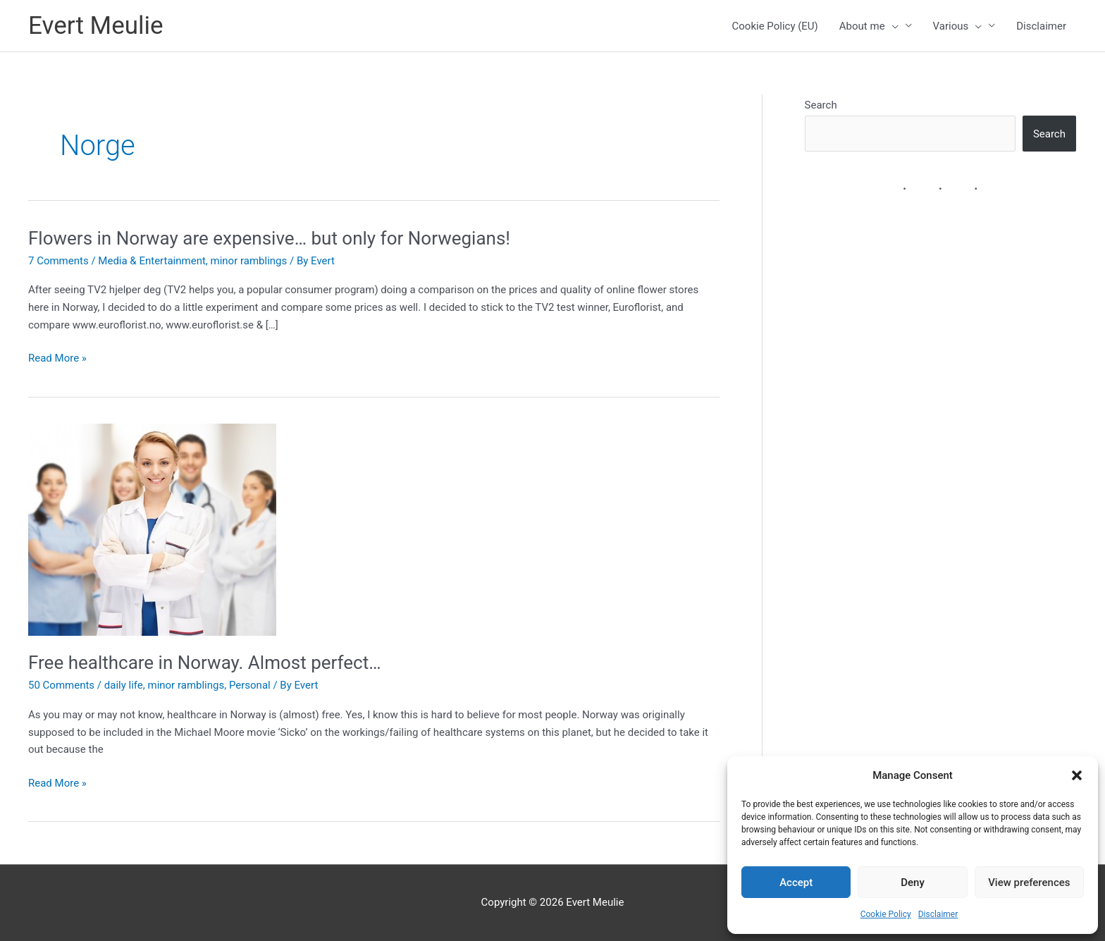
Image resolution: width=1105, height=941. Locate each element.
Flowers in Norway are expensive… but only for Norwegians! (269, 238)
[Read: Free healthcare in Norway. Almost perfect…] (152, 529)
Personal (250, 685)
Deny (913, 882)
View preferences (1029, 882)
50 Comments (61, 685)
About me (869, 26)
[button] (1077, 775)
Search (821, 105)
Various (957, 26)
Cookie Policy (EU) (775, 26)
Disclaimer (938, 914)
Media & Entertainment (152, 260)
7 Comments (58, 260)
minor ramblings (249, 260)
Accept (796, 882)
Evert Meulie (95, 25)
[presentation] (892, 26)
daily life (123, 685)
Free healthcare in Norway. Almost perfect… (204, 662)
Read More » (57, 358)
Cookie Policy (885, 914)
